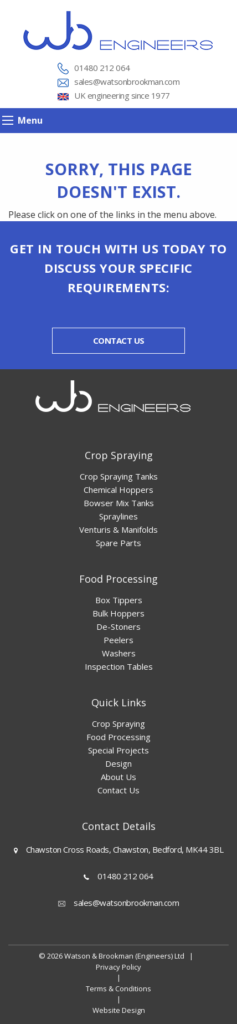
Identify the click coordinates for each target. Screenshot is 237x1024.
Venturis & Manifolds (118, 529)
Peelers (118, 639)
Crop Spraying (118, 723)
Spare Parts (118, 542)
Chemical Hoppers (118, 489)
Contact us (119, 340)
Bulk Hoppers (118, 613)
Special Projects (118, 750)
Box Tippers (118, 599)
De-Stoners (118, 626)
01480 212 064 (102, 67)
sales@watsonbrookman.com (126, 81)
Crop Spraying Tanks (119, 476)
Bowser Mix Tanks (119, 502)
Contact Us (118, 790)
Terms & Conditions (118, 989)
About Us (118, 776)
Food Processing (118, 736)
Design (118, 763)
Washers (119, 653)
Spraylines (118, 516)
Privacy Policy (118, 967)
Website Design (118, 1010)
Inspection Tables (119, 666)
